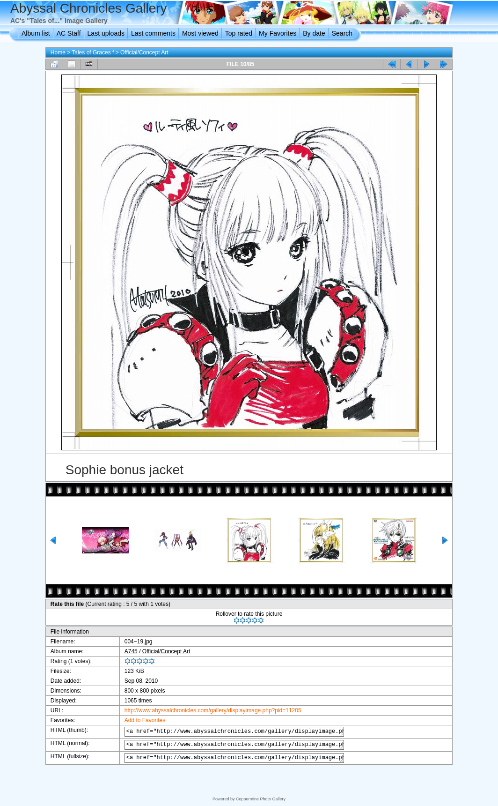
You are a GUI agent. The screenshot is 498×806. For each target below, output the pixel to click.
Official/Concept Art (144, 52)
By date (314, 33)
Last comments (153, 33)
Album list (36, 33)
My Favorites (277, 33)
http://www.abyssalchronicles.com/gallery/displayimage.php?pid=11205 (206, 710)
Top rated (238, 33)
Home (58, 52)
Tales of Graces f (93, 52)
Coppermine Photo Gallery (261, 799)
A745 (125, 651)
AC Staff (69, 33)
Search (342, 33)
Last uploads (106, 33)
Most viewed (200, 33)
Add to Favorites (138, 720)
